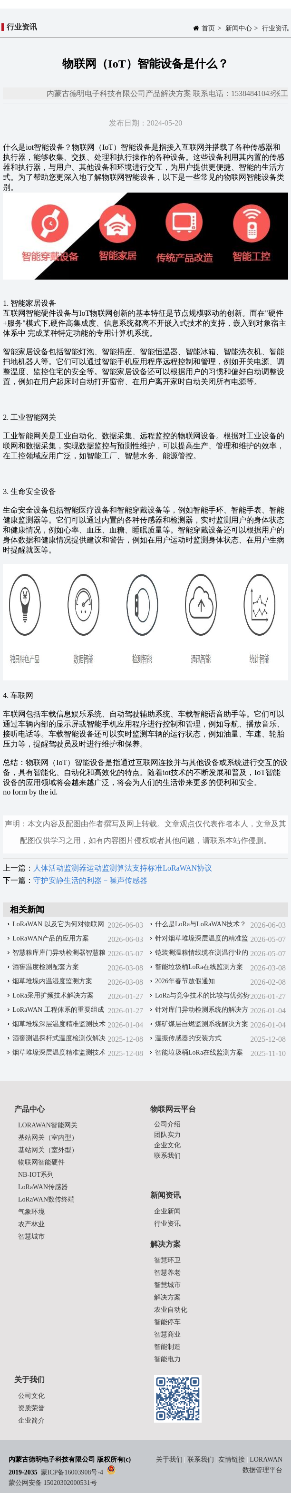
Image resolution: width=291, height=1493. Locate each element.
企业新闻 (167, 1211)
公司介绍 (167, 1124)
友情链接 (231, 1459)
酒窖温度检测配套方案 (45, 966)
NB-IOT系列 (36, 1174)
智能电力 (167, 1359)
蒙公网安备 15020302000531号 (53, 1482)
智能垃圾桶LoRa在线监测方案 (199, 966)
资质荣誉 (31, 1408)
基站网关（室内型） (48, 1137)
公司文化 (31, 1395)
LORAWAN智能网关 (48, 1125)
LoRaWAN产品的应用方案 (50, 938)
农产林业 (31, 1224)
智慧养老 (167, 1272)
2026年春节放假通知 (185, 981)
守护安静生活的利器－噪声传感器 (90, 880)
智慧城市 (31, 1236)
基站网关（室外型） (48, 1150)
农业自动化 (170, 1309)
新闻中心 (238, 28)
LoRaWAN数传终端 (46, 1199)
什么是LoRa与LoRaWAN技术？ (200, 924)
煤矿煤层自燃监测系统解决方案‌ (201, 1024)
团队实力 (167, 1134)
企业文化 (167, 1145)
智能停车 (167, 1322)
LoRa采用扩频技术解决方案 (53, 995)
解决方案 (167, 1297)
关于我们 (170, 1459)
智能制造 (167, 1346)
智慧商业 (167, 1334)
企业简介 (31, 1420)
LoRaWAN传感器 (43, 1187)
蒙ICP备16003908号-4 (72, 1472)
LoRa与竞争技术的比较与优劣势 (202, 995)
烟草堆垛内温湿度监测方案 (52, 981)
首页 (208, 28)
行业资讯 (275, 28)
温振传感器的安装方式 (188, 1038)
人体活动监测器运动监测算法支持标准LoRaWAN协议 (122, 868)
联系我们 (167, 1155)
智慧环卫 (167, 1260)
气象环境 (31, 1211)
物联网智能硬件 (41, 1162)
